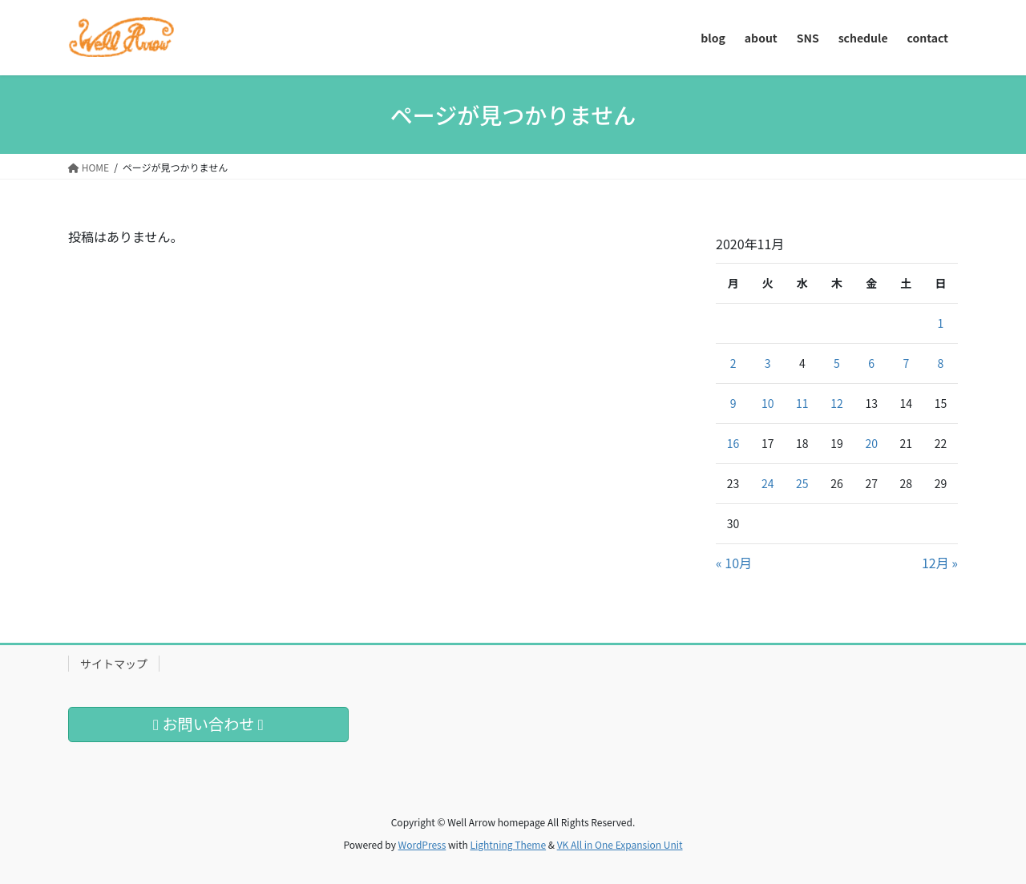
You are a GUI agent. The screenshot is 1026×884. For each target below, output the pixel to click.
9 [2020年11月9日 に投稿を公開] (733, 403)
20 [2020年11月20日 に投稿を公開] (871, 443)
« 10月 (734, 562)
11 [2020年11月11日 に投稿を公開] (802, 403)
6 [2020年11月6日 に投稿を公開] (871, 363)
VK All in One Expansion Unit (620, 844)
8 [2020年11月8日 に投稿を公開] (941, 363)
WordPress (422, 844)
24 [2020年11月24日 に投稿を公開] (767, 483)
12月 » (940, 562)
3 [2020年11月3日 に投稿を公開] (768, 363)
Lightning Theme (508, 844)
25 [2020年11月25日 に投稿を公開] (802, 483)
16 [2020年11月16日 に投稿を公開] (733, 443)
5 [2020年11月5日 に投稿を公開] (837, 363)
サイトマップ (113, 664)
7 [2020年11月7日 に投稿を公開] (906, 363)
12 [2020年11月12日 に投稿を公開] (836, 403)
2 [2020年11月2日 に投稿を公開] (733, 363)
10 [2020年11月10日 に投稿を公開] (767, 403)
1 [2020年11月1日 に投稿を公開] (941, 323)
